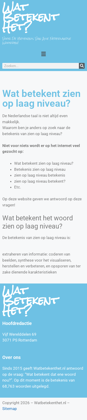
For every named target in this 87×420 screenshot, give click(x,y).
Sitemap (9, 408)
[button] (43, 53)
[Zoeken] (82, 66)
